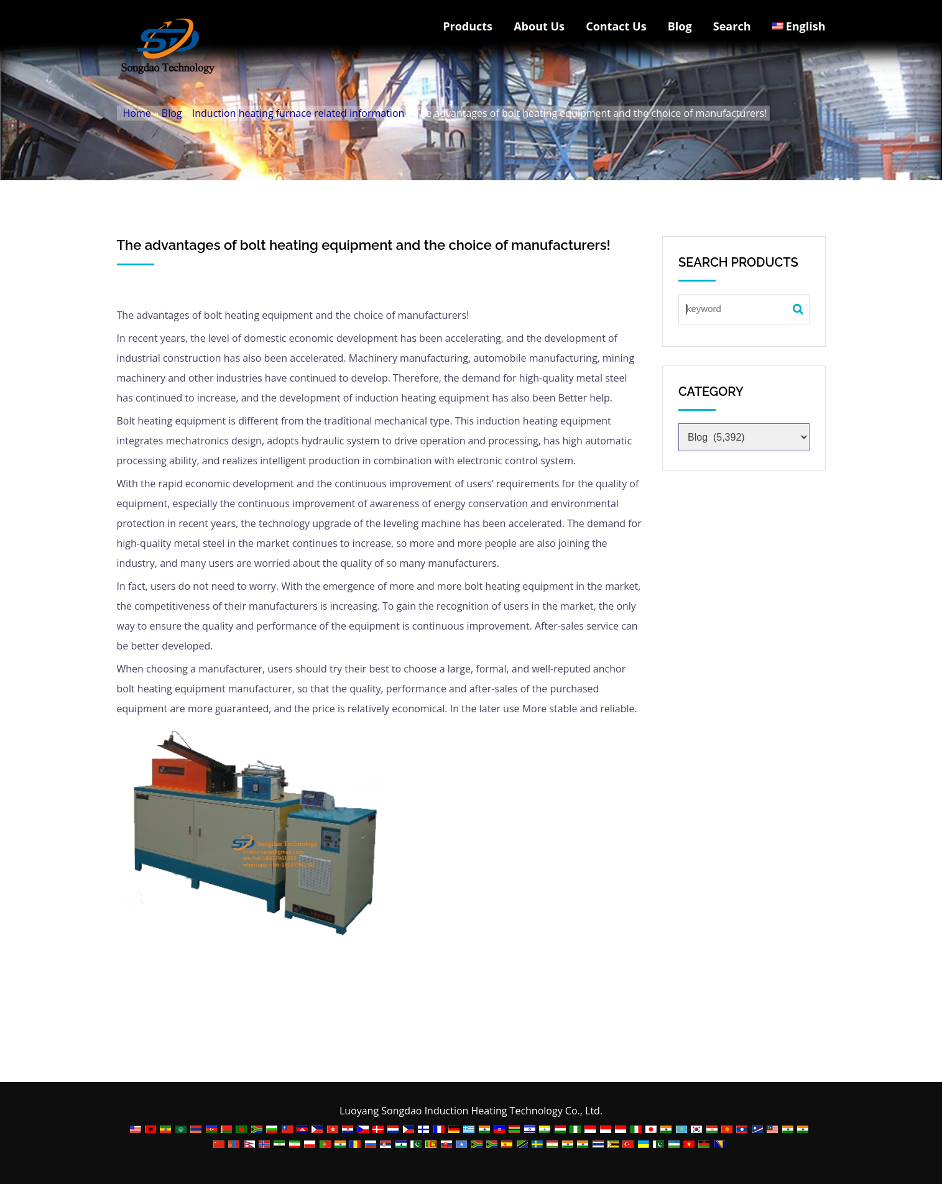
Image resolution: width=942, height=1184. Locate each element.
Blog (680, 26)
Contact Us (616, 26)
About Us (539, 26)
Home (137, 113)
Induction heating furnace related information (298, 113)
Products (467, 26)
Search (732, 26)
